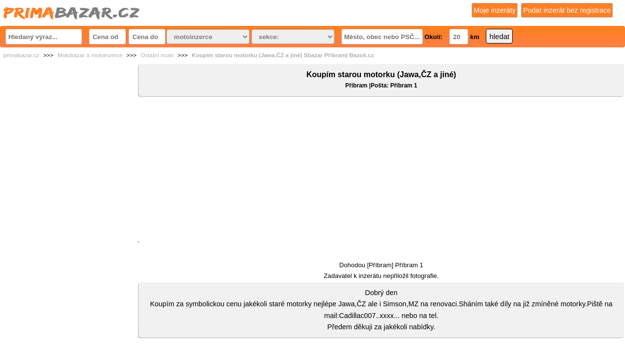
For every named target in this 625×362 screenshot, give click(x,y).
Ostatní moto (157, 55)
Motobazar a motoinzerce (90, 55)
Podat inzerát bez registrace (567, 10)
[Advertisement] (381, 170)
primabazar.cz (21, 55)
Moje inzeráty (495, 10)
